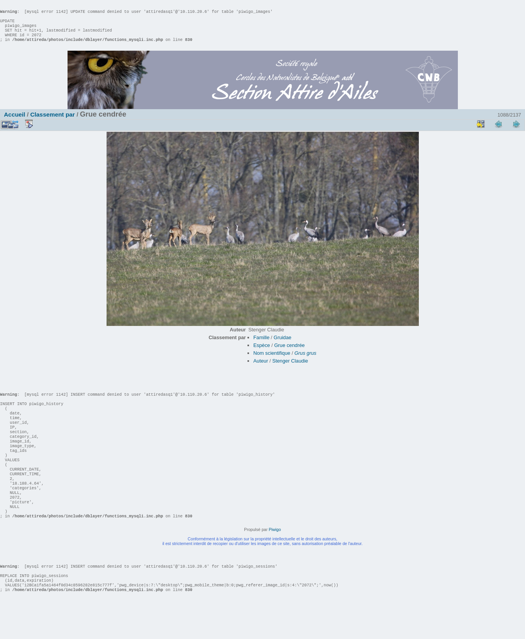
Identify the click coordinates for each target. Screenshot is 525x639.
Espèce (261, 353)
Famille (261, 345)
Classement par (52, 122)
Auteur (260, 369)
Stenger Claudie (290, 369)
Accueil (14, 122)
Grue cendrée (289, 353)
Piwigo (275, 560)
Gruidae (283, 345)
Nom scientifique (271, 361)
